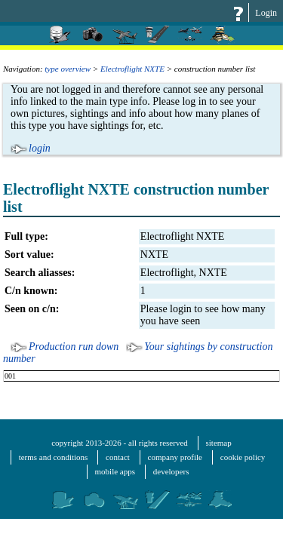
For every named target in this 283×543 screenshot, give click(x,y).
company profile (175, 457)
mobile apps (115, 471)
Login (266, 13)
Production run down (73, 346)
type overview (68, 68)
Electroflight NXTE (132, 68)
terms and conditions (53, 457)
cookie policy (243, 457)
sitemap (219, 442)
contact (118, 457)
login (40, 148)
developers (171, 471)
